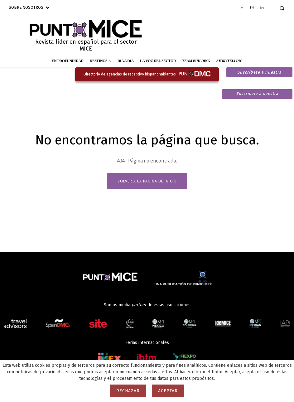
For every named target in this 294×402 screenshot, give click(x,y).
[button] (282, 8)
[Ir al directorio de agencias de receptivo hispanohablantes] (147, 74)
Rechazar (128, 391)
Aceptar (168, 391)
